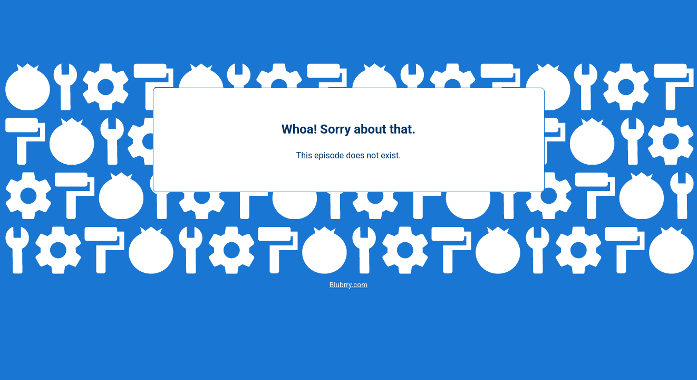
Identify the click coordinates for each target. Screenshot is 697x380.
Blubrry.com (348, 284)
